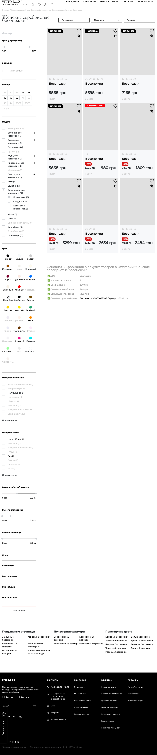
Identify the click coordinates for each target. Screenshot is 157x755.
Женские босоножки (40, 14)
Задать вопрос (107, 721)
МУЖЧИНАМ (89, 3)
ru (24, 8)
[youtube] (21, 716)
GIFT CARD (128, 3)
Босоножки (58, 88)
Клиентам (106, 680)
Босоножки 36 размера (61, 643)
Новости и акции (108, 687)
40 (65, 83)
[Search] (33, 8)
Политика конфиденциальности (45, 747)
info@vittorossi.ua (58, 719)
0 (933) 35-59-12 (57, 696)
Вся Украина (9, 8)
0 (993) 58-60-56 (58, 694)
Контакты (52, 680)
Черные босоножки (115, 652)
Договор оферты (81, 714)
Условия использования (14, 747)
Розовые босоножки (116, 656)
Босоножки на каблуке (9, 656)
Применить (19, 615)
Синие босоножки (140, 652)
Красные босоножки (142, 645)
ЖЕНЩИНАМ (72, 3)
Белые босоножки (140, 641)
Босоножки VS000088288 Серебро (98, 303)
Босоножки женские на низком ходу (39, 656)
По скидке (99, 24)
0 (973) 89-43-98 (58, 699)
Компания (80, 680)
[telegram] (14, 717)
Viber (53, 706)
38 (58, 83)
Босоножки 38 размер (66, 648)
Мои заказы (133, 694)
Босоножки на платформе (35, 650)
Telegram (55, 713)
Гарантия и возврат (109, 707)
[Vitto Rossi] (12, 2)
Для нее (9, 697)
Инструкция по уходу (110, 728)
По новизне (67, 24)
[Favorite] (39, 8)
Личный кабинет (135, 687)
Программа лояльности (111, 694)
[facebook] (9, 717)
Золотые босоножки (116, 645)
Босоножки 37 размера (86, 643)
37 (54, 83)
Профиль (133, 680)
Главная (5, 14)
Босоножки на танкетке (9, 650)
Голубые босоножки (116, 649)
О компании (79, 687)
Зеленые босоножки (142, 649)
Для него (25, 697)
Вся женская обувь (20, 14)
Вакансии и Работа (82, 700)
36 (50, 83)
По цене (131, 24)
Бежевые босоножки (116, 641)
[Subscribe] (33, 706)
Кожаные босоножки (39, 641)
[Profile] (46, 8)
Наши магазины (81, 707)
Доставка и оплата (109, 700)
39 (61, 83)
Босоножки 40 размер (91, 648)
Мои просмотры (135, 700)
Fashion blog (146, 3)
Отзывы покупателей (110, 714)
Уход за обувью (109, 3)
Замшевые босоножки (8, 643)
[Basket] (52, 8)
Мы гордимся (80, 694)
